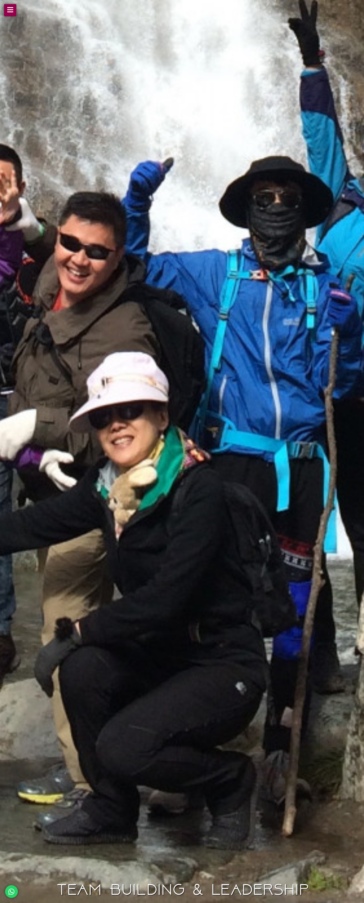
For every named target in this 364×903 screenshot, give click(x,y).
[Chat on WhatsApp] (11, 891)
